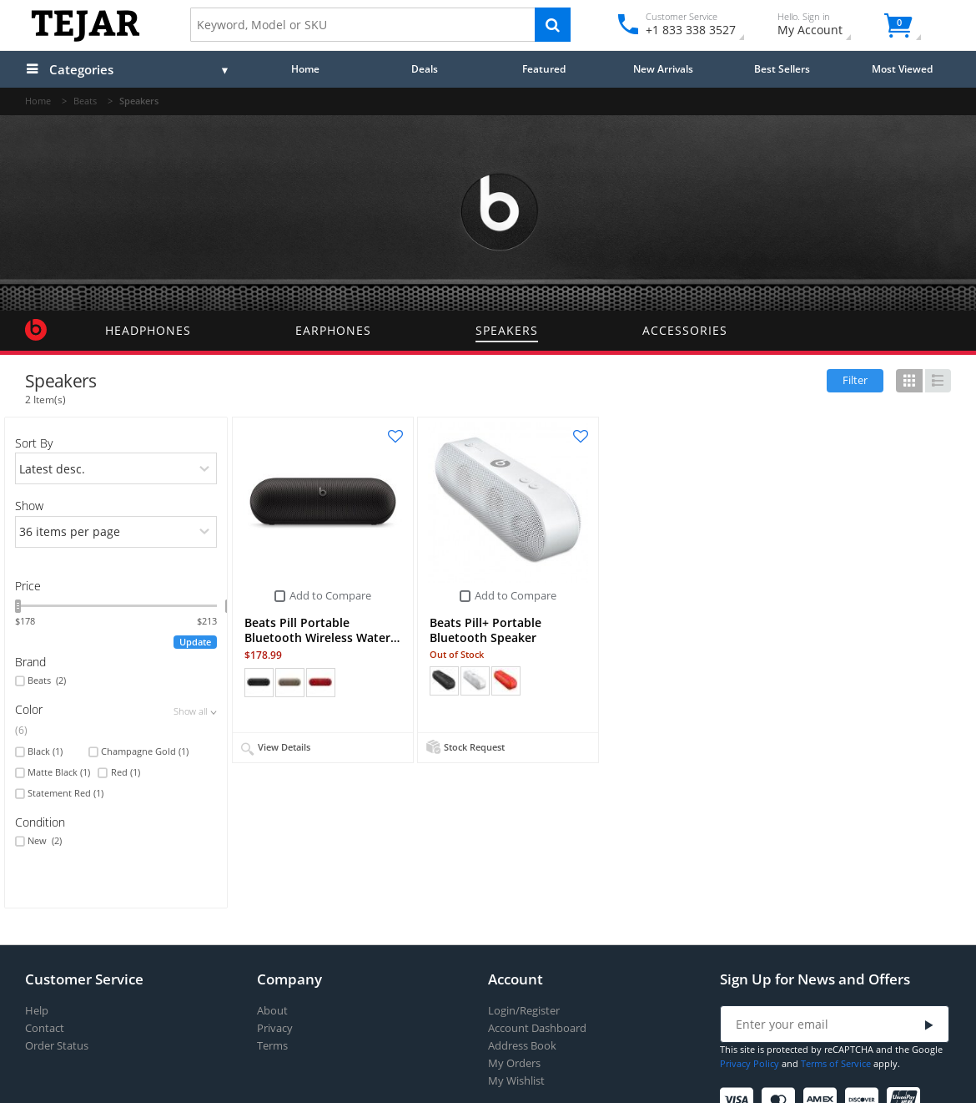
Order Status (56, 1045)
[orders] (116, 468)
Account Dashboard (537, 1028)
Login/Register (524, 1010)
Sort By (34, 443)
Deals (424, 68)
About (272, 1010)
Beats (47, 680)
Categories (81, 69)
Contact (44, 1028)
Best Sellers (782, 68)
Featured (544, 68)
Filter (855, 379)
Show (29, 506)
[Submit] (929, 1025)
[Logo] (85, 38)
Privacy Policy (749, 1063)
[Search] (553, 25)
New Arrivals (663, 68)
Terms (272, 1045)
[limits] (116, 532)
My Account (824, 26)
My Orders (514, 1063)
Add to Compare (330, 595)
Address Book (522, 1045)
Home (305, 68)
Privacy (275, 1028)
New (45, 841)
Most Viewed (902, 68)
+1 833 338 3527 (689, 29)
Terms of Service (836, 1063)
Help (36, 1010)
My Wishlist (516, 1080)
